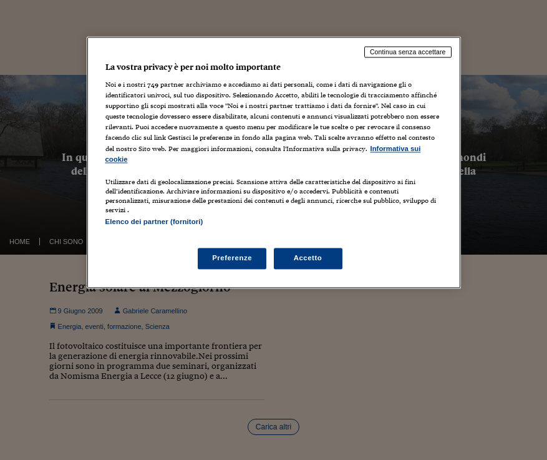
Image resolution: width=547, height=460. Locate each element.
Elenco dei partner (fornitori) (154, 221)
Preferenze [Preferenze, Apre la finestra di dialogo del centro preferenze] (232, 258)
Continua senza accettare (408, 52)
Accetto (308, 258)
